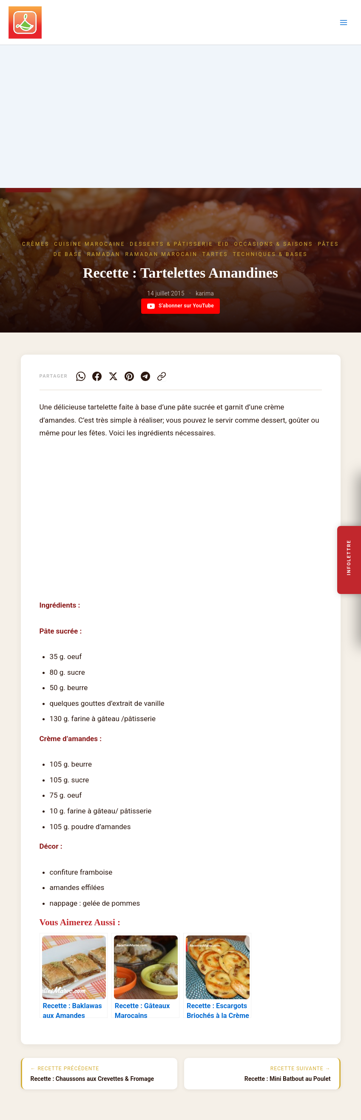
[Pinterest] (129, 376)
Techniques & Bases (270, 254)
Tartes (215, 254)
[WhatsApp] (80, 376)
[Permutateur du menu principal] (343, 22)
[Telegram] (145, 376)
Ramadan (104, 254)
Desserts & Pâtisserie (171, 244)
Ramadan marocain (161, 254)
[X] (113, 376)
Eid (223, 244)
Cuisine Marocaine (89, 244)
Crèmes (35, 244)
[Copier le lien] (161, 376)
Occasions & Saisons (273, 244)
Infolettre (349, 558)
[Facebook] (97, 376)
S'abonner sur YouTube (180, 306)
